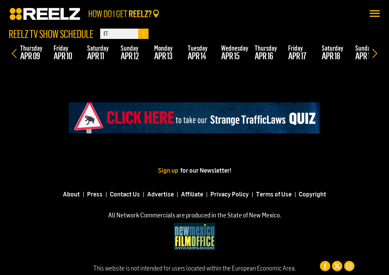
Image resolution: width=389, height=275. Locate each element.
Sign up (169, 170)
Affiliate (192, 194)
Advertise (160, 194)
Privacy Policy (229, 194)
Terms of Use (274, 194)
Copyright (312, 194)
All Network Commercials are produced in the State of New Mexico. (194, 215)
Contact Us (125, 194)
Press (95, 194)
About (71, 194)
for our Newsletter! (205, 170)
